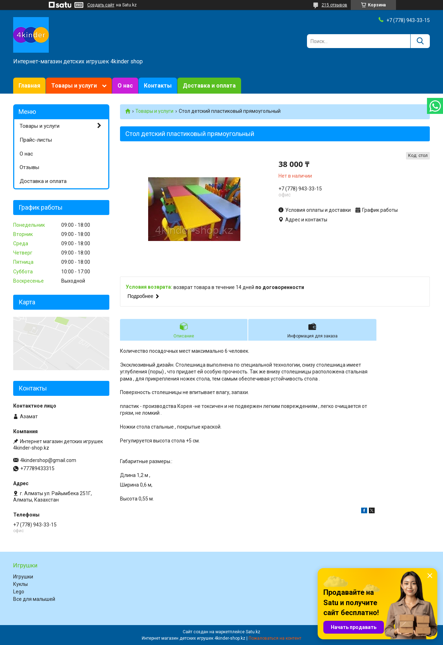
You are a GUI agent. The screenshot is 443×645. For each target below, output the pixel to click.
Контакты (158, 85)
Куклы (20, 584)
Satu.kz (253, 631)
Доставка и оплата (209, 85)
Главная (29, 85)
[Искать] (420, 41)
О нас (125, 85)
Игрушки (23, 577)
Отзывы (29, 167)
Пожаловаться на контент (275, 638)
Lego (18, 591)
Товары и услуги (74, 85)
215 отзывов (334, 4)
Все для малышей (34, 599)
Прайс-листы (36, 140)
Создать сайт (100, 4)
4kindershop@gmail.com (48, 460)
